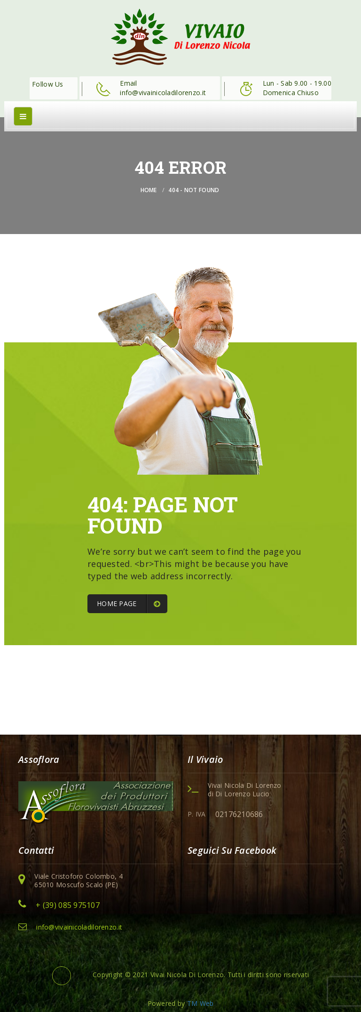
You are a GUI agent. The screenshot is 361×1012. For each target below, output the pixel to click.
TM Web (200, 1003)
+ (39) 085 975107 (68, 905)
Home (149, 190)
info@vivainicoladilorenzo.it (79, 927)
